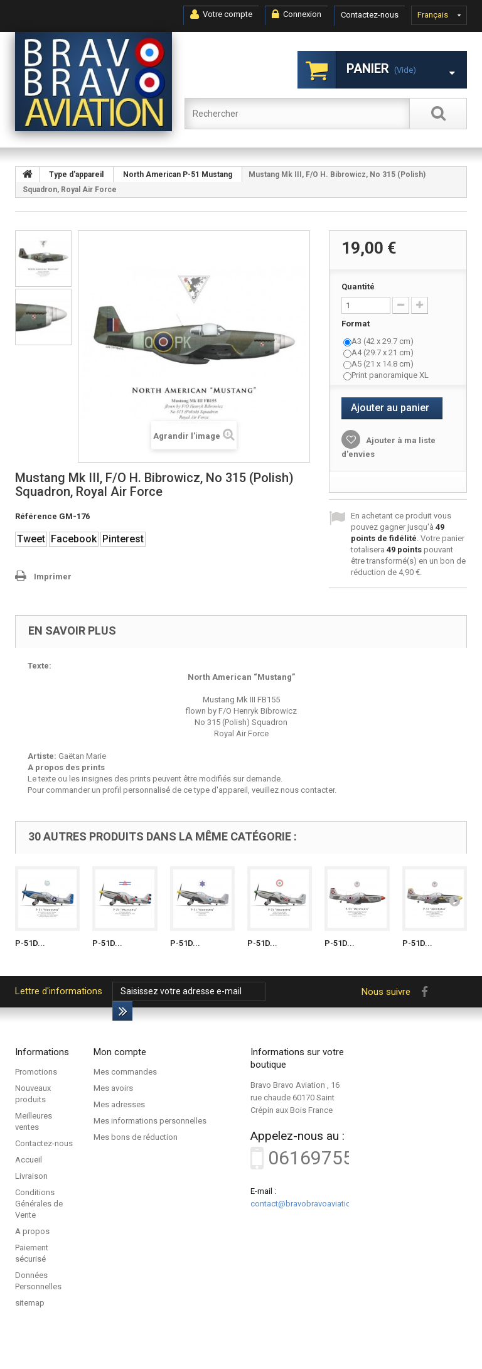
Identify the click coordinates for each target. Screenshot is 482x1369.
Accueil (28, 1159)
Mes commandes (125, 1071)
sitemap (30, 1302)
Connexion (296, 14)
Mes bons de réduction (136, 1137)
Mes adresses (119, 1104)
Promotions (36, 1071)
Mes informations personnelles (150, 1120)
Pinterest (123, 539)
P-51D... (30, 943)
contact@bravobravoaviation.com (311, 1203)
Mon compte (120, 1052)
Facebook (74, 539)
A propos (32, 1231)
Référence (36, 516)
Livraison (31, 1176)
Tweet (31, 539)
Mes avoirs (113, 1088)
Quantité (358, 286)
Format (356, 323)
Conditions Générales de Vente (39, 1204)
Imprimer (53, 576)
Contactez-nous (370, 14)
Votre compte (221, 14)
